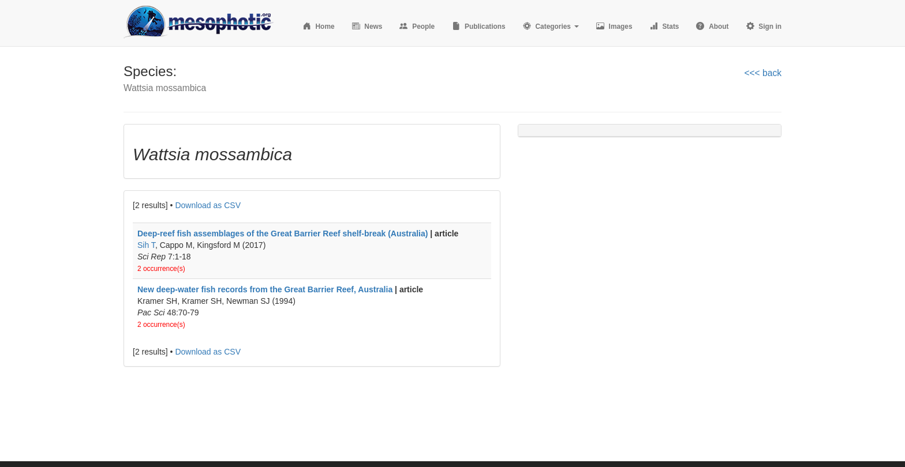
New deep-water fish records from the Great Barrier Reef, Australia (264, 289)
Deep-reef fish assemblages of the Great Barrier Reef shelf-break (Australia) (282, 233)
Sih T (146, 245)
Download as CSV (208, 205)
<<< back (762, 73)
